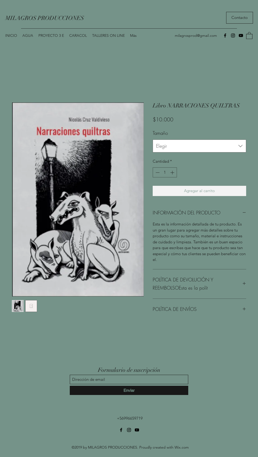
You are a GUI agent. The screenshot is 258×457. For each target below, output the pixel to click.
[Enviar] (129, 390)
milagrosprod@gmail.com (196, 35)
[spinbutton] (165, 172)
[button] (249, 35)
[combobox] (199, 146)
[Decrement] (157, 172)
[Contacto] (239, 18)
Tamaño (160, 133)
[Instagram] (233, 35)
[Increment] (172, 172)
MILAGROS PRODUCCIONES (44, 18)
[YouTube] (241, 35)
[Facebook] (225, 35)
